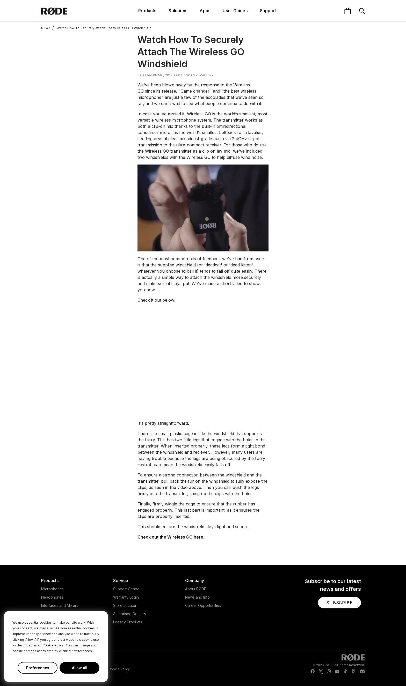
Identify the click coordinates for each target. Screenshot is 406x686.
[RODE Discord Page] (362, 671)
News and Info (197, 597)
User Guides (235, 10)
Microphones (52, 589)
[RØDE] (68, 11)
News (45, 28)
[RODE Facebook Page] (312, 671)
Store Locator (124, 605)
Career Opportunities (203, 605)
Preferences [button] (37, 668)
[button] (339, 602)
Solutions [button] (178, 10)
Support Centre (126, 589)
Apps (205, 10)
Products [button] (147, 10)
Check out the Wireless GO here (170, 537)
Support (268, 10)
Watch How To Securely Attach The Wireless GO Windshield (102, 28)
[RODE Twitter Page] (321, 671)
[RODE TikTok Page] (345, 671)
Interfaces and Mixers (59, 605)
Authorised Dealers (129, 614)
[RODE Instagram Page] (329, 671)
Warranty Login (126, 597)
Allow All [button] (79, 668)
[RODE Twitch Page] (353, 671)
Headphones (52, 597)
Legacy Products (127, 622)
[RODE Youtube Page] (337, 671)
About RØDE (195, 589)
